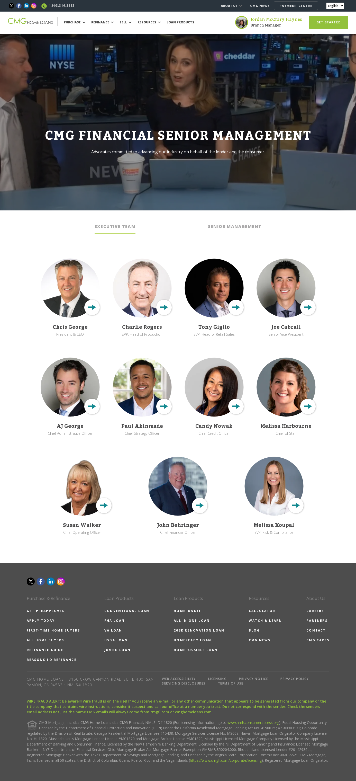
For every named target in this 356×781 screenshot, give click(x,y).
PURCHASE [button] (74, 22)
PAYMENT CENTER (296, 6)
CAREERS (315, 611)
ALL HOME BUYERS (45, 640)
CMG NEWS (260, 6)
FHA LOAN (114, 620)
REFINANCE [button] (102, 22)
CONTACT (316, 630)
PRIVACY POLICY (294, 679)
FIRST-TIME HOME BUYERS (53, 630)
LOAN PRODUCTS (180, 22)
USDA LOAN (116, 640)
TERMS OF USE (230, 683)
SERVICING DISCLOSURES (184, 683)
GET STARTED (328, 22)
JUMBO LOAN (117, 650)
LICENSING (217, 679)
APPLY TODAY (41, 620)
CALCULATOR (262, 611)
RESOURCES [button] (149, 22)
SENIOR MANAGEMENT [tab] (235, 226)
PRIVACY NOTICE (253, 679)
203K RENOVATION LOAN (199, 630)
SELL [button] (126, 22)
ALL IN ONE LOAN (192, 620)
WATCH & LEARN (265, 620)
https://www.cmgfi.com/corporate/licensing (226, 760)
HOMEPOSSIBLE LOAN (195, 650)
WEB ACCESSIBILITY (179, 679)
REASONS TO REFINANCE (52, 660)
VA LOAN (113, 630)
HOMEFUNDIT (187, 611)
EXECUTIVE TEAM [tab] (115, 226)
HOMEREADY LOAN (192, 640)
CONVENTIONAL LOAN (126, 611)
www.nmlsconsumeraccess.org (253, 722)
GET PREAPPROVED (46, 611)
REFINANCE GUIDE (45, 650)
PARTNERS (316, 620)
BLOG (254, 630)
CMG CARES (317, 640)
